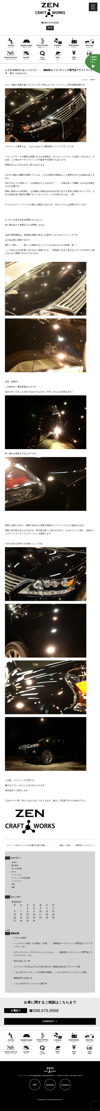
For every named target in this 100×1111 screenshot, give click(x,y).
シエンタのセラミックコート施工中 (30, 983)
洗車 (13, 884)
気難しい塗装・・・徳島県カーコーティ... (76, 845)
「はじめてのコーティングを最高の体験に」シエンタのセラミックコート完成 (50, 972)
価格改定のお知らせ (23, 978)
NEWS (14, 862)
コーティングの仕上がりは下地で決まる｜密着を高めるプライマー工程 (47, 967)
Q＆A (13, 872)
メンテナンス (16, 881)
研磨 (13, 887)
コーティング (16, 875)
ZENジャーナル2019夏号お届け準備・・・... (33, 845)
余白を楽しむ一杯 (22, 961)
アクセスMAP (20, 938)
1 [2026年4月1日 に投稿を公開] (27, 908)
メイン (9, 845)
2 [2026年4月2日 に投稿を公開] (34, 908)
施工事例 (14, 865)
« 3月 (7, 930)
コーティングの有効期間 (20, 878)
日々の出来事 (16, 869)
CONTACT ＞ (50, 1021)
